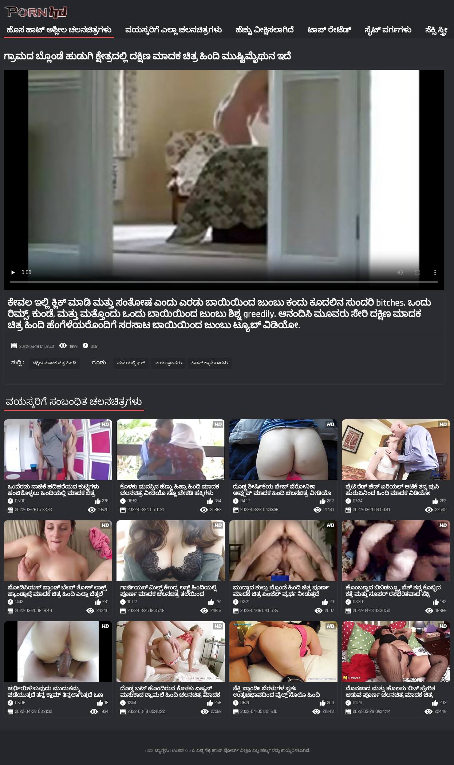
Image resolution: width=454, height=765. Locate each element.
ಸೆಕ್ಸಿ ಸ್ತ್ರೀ (436, 30)
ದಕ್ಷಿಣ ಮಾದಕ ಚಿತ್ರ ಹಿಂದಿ (54, 363)
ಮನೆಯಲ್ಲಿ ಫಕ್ (131, 363)
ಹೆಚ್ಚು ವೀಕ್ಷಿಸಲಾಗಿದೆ (264, 30)
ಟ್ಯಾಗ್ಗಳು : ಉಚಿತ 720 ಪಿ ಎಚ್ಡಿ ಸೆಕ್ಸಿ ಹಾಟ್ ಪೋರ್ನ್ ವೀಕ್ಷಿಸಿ (203, 750)
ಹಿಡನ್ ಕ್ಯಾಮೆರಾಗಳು (210, 363)
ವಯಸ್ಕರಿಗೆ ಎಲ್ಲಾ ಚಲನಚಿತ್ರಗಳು (173, 30)
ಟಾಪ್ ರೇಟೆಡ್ (329, 30)
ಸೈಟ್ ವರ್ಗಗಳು (388, 30)
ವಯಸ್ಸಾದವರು (168, 363)
